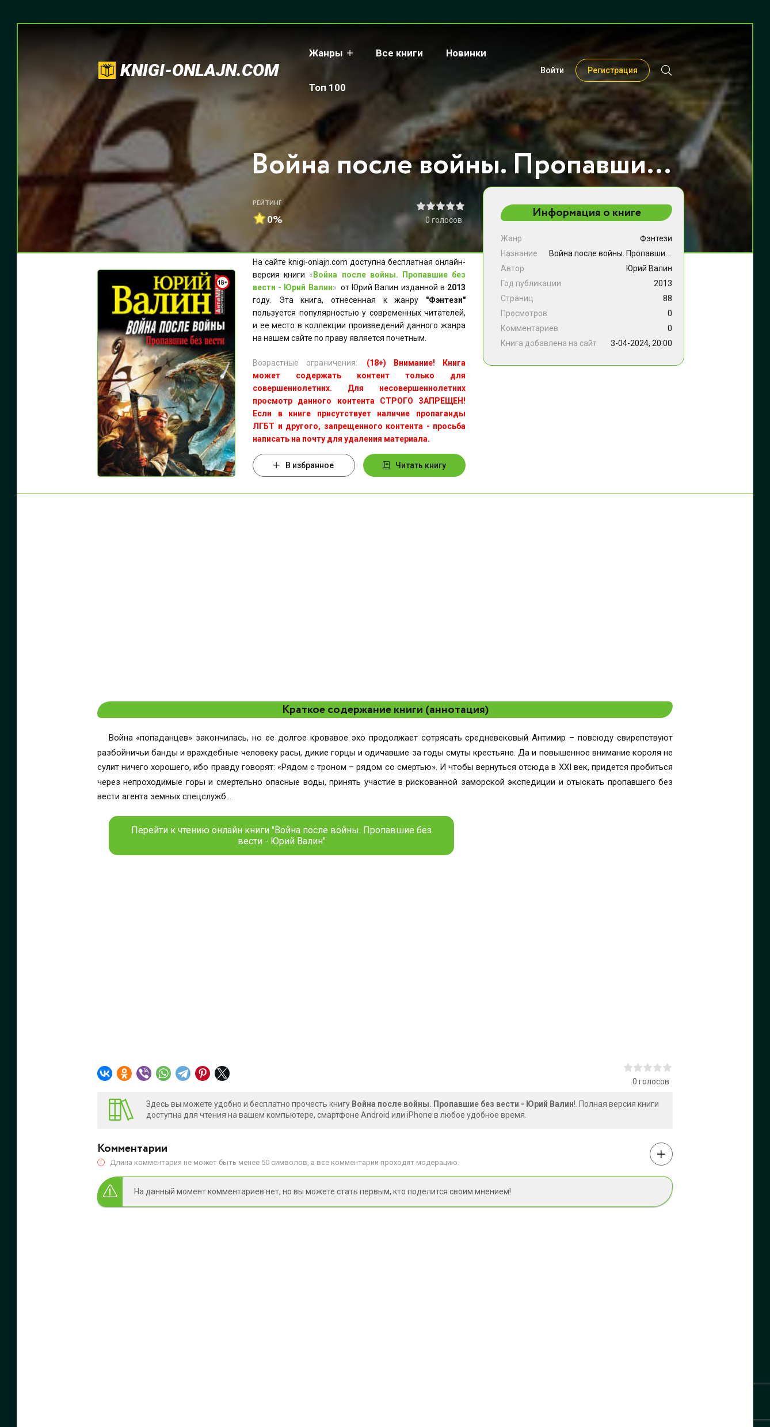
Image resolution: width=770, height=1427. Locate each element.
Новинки (459, 53)
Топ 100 (520, 53)
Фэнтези (656, 238)
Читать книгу (414, 465)
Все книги (392, 53)
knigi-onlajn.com (199, 53)
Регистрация (613, 53)
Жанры (319, 53)
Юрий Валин (649, 268)
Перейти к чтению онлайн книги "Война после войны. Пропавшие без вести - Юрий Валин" (281, 836)
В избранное (303, 465)
